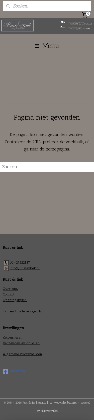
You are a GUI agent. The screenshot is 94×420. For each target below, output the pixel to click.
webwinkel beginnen (65, 402)
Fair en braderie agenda (22, 311)
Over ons (10, 289)
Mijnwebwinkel (49, 411)
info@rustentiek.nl (25, 268)
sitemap (42, 402)
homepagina (57, 149)
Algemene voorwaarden (22, 354)
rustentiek (14, 371)
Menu (47, 46)
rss (50, 402)
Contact (9, 294)
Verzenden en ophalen (21, 343)
